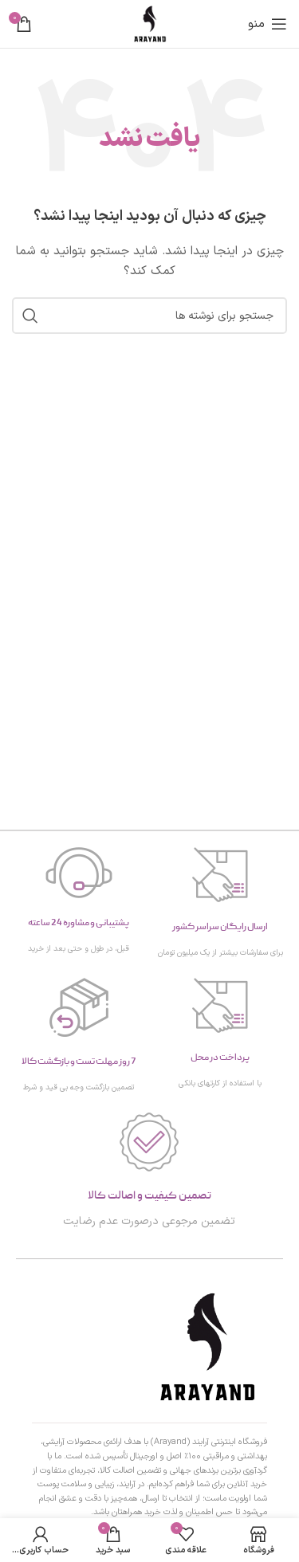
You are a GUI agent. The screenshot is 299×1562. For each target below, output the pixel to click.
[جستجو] (149, 315)
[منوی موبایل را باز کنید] (267, 24)
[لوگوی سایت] (150, 23)
